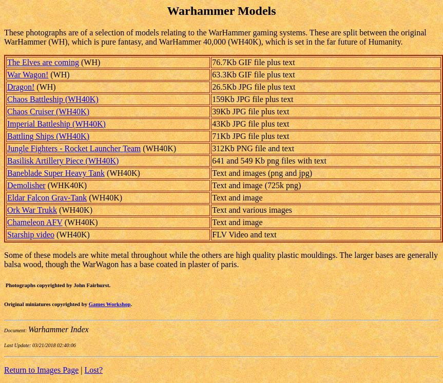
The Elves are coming (43, 62)
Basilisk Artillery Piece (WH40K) (63, 160)
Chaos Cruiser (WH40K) (48, 111)
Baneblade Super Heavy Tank (56, 173)
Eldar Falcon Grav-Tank (47, 197)
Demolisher (26, 185)
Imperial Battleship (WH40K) (56, 123)
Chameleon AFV (35, 222)
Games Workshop (110, 304)
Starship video (30, 234)
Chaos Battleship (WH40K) (53, 99)
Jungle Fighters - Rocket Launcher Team (74, 148)
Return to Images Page (41, 370)
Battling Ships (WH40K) (48, 136)
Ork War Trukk (32, 210)
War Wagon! (27, 74)
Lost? (94, 370)
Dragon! (20, 87)
